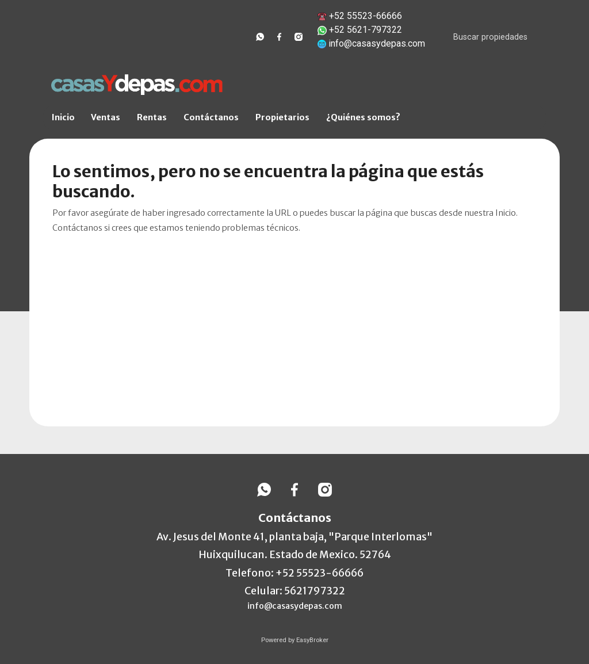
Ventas (105, 117)
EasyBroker (312, 640)
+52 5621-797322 (365, 29)
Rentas (152, 117)
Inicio (63, 117)
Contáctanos (211, 117)
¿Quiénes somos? (363, 117)
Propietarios (282, 117)
